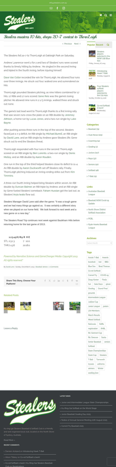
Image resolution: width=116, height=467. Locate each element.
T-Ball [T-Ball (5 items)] (90, 360)
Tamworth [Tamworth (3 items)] (100, 360)
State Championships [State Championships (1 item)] (97, 351)
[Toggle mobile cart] (100, 15)
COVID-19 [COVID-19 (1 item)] (104, 275)
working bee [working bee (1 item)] (93, 373)
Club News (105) (95, 135)
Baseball (39, 267)
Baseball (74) (93, 129)
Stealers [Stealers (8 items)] (103, 355)
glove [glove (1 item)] (108, 284)
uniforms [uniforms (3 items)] (101, 364)
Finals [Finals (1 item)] (104, 280)
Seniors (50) (93, 164)
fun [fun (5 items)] (89, 284)
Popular (91, 45)
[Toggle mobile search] (106, 15)
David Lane (10, 267)
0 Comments (53, 267)
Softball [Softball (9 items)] (91, 346)
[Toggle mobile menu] (111, 15)
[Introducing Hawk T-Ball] (92, 71)
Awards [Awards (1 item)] (105, 257)
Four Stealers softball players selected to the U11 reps (103, 91)
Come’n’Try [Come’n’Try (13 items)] (92, 275)
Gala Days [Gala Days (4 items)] (98, 284)
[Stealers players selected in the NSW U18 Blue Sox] (92, 52)
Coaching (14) (94, 141)
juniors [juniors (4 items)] (105, 306)
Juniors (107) (93, 153)
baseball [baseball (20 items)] (91, 262)
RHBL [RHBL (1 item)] (103, 328)
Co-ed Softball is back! (103, 107)
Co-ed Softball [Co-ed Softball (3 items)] (94, 271)
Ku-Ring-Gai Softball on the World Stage (79, 408)
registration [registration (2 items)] (93, 328)
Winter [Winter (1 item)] (100, 368)
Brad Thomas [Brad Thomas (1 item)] (104, 266)
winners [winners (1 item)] (91, 368)
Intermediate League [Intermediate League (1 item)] (96, 297)
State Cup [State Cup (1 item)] (92, 355)
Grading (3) (93, 147)
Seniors (45, 267)
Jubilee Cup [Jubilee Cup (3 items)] (93, 302)
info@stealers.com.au (58, 3)
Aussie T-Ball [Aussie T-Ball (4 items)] (93, 257)
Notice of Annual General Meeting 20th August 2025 (84, 420)
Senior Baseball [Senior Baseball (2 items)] (94, 342)
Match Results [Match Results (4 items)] (94, 315)
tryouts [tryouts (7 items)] (91, 364)
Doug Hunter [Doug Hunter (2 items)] (93, 280)
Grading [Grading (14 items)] (91, 289)
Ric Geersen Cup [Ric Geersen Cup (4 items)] (95, 333)
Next (76, 44)
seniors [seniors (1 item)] (107, 342)
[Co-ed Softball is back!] (92, 106)
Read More (8, 440)
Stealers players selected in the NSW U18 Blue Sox (103, 56)
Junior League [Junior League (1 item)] (94, 306)
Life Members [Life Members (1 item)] (94, 311)
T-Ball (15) (92, 176)
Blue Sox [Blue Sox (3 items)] (91, 266)
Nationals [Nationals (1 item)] (92, 324)
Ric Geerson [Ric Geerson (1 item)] (93, 337)
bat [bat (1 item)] (100, 262)
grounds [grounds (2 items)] (91, 293)
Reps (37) (92, 158)
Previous (68, 44)
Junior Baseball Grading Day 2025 (76, 414)
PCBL (90, 219)
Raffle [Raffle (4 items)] (101, 324)
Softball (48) (93, 170)
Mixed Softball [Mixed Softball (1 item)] (94, 320)
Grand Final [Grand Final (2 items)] (103, 289)
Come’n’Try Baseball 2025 (72, 426)
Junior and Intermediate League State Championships (84, 402)
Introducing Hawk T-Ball (102, 72)
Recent (99, 45)
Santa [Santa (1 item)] (103, 337)
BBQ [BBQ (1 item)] (106, 262)
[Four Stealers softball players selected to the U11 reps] (92, 86)
